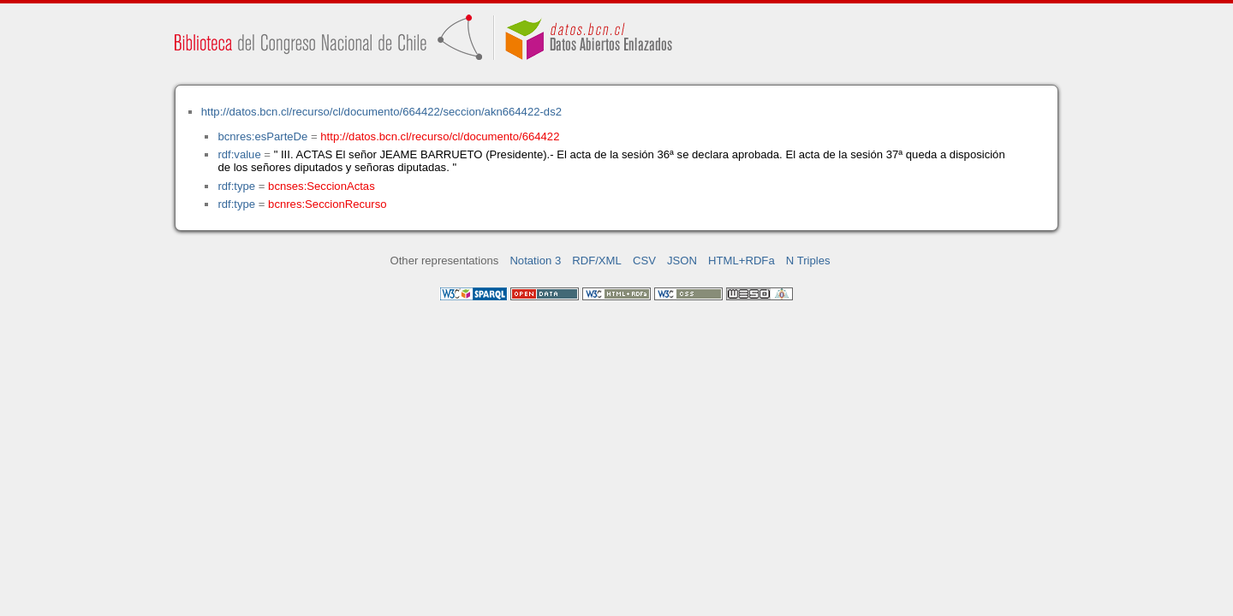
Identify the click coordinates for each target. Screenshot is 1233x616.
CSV (644, 260)
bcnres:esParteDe (262, 136)
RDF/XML (597, 260)
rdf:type (236, 186)
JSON (682, 260)
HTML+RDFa (741, 260)
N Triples (808, 260)
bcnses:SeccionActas (321, 186)
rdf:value (238, 154)
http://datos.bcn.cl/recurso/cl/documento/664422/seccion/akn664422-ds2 (381, 111)
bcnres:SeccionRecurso (327, 204)
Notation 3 (535, 260)
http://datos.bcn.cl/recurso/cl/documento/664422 (439, 136)
